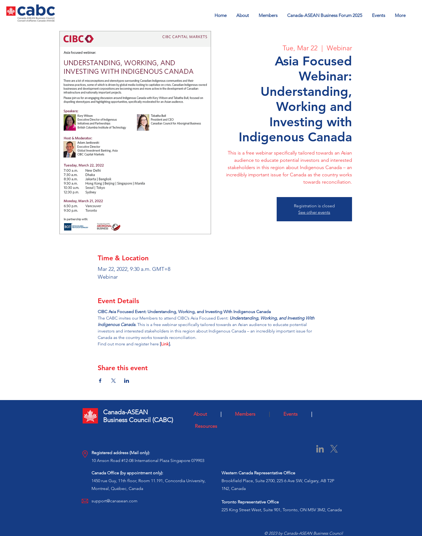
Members (250, 414)
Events (295, 414)
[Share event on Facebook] (100, 381)
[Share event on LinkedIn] (126, 381)
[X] (334, 448)
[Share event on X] (113, 381)
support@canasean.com (115, 500)
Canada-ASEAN (125, 412)
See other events (314, 212)
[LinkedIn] (320, 448)
